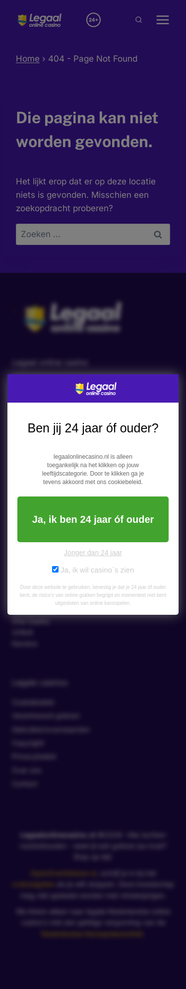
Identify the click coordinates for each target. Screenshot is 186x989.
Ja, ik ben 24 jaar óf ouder (93, 519)
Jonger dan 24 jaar (93, 553)
